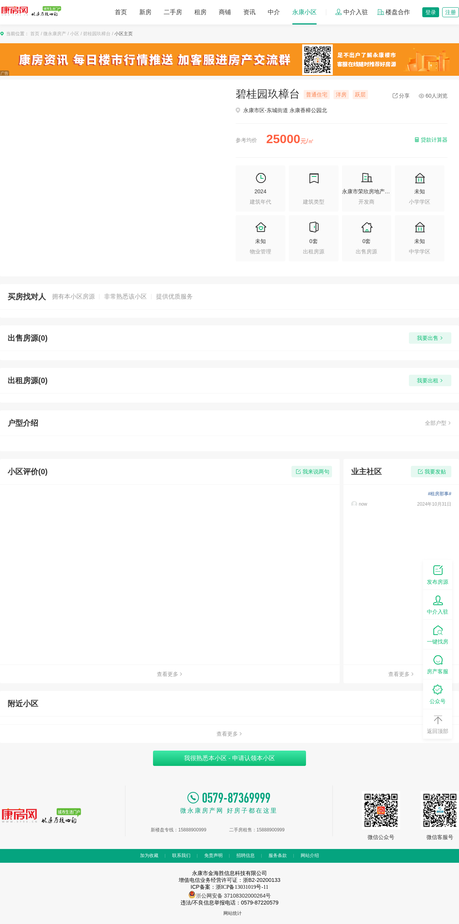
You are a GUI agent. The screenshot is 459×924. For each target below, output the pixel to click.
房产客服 (437, 663)
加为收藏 (149, 855)
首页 (121, 12)
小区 (74, 33)
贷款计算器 (431, 140)
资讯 (249, 12)
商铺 (225, 12)
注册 (450, 12)
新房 (145, 12)
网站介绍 (310, 855)
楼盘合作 (393, 12)
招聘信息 (245, 855)
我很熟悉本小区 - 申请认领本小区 (229, 758)
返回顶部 (437, 723)
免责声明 (213, 855)
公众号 (438, 693)
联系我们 (181, 855)
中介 (274, 12)
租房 (200, 12)
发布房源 (437, 574)
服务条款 (278, 855)
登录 (430, 12)
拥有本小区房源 (73, 296)
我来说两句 (312, 471)
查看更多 (170, 674)
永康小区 (304, 12)
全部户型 (438, 423)
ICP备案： (229, 887)
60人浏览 (433, 96)
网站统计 (232, 913)
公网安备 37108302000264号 (236, 896)
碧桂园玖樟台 (97, 33)
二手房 (173, 12)
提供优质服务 (174, 296)
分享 (401, 96)
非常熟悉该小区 (125, 296)
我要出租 (430, 380)
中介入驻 (351, 12)
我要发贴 (431, 471)
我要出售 (430, 338)
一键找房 (437, 634)
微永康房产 (54, 33)
